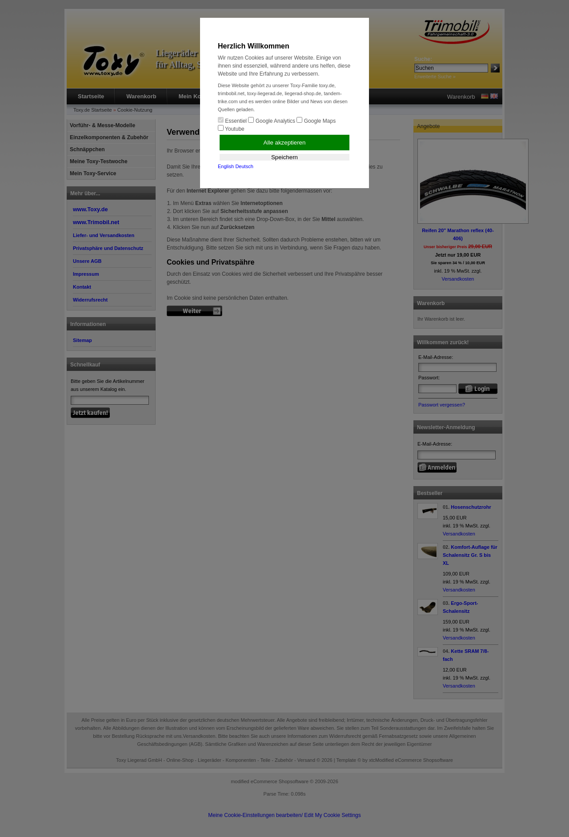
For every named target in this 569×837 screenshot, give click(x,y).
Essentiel (232, 120)
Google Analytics (271, 120)
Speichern (284, 157)
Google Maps (316, 120)
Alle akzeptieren (285, 142)
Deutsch (244, 166)
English (226, 166)
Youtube (231, 128)
